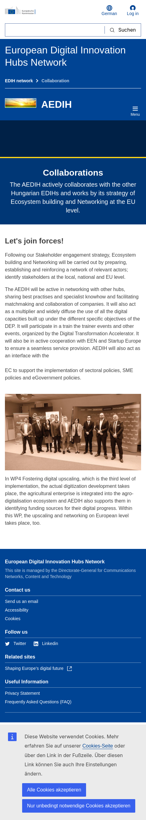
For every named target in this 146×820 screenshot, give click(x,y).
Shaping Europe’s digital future (38, 668)
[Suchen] (55, 30)
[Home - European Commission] (49, 10)
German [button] (109, 10)
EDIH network (19, 80)
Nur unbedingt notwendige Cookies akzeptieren (78, 805)
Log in (133, 10)
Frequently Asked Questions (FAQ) (38, 701)
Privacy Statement (22, 693)
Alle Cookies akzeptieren (54, 789)
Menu (135, 111)
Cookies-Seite (97, 745)
